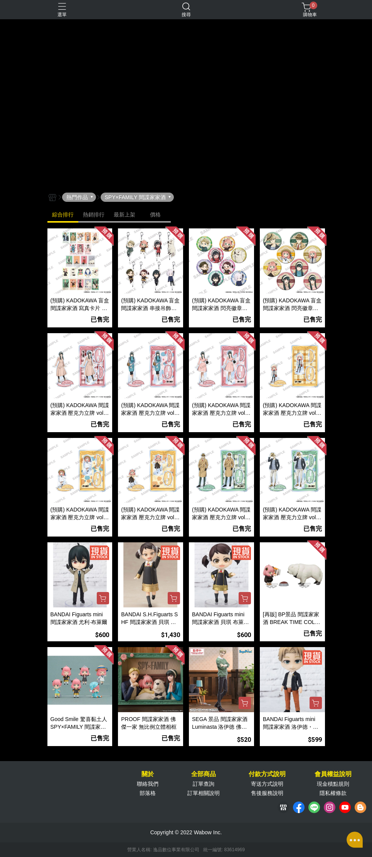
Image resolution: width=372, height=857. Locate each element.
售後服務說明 (267, 793)
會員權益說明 (333, 774)
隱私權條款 (333, 793)
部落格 (148, 793)
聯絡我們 (147, 784)
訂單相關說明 (203, 793)
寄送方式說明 (267, 784)
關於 (147, 774)
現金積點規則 (333, 784)
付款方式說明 (267, 774)
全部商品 (203, 774)
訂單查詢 (203, 784)
